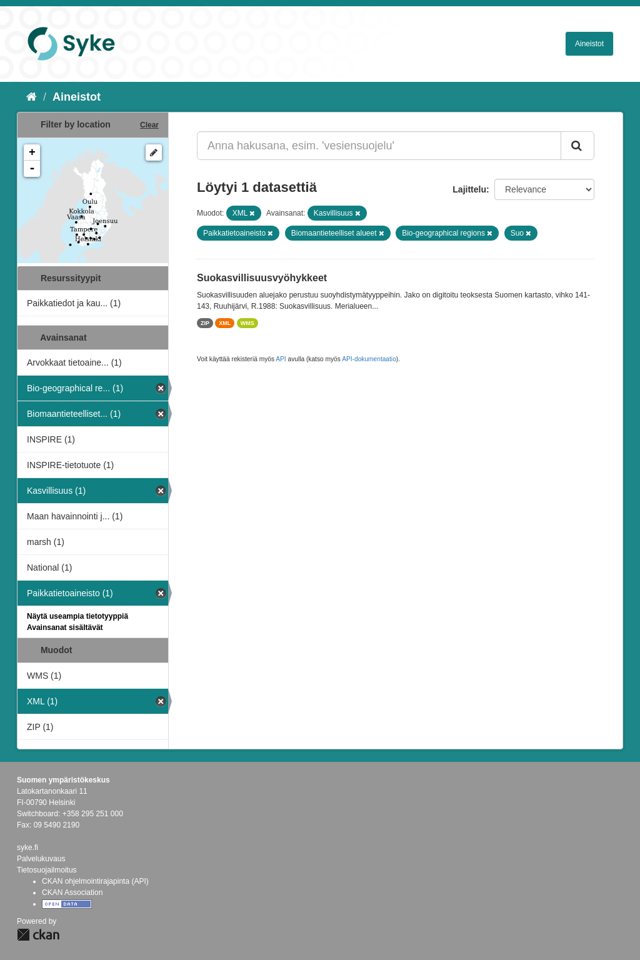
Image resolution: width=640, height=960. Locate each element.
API (281, 359)
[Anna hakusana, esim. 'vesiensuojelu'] (379, 145)
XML (225, 323)
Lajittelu (469, 189)
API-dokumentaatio (369, 359)
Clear (149, 125)
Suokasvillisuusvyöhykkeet (262, 277)
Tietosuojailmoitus (47, 870)
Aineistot (589, 43)
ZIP (205, 323)
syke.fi (27, 847)
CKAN (38, 934)
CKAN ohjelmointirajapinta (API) (95, 881)
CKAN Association (72, 892)
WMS (247, 323)
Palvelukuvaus (41, 858)
